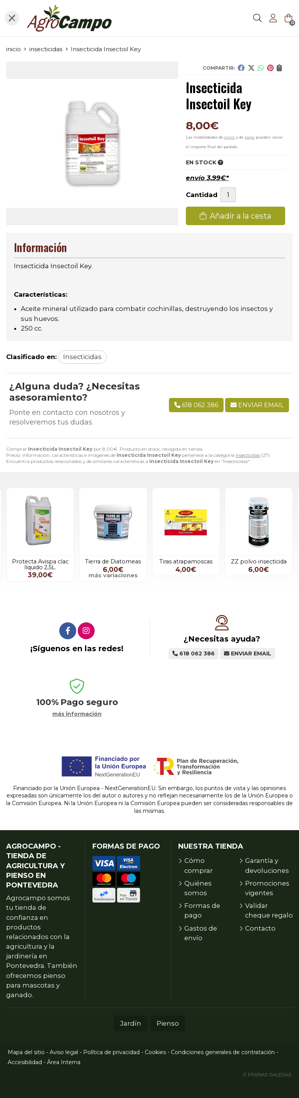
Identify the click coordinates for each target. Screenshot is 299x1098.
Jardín (130, 1023)
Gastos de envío (200, 933)
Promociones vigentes (267, 888)
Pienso (168, 1023)
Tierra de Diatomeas (113, 561)
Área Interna (63, 1062)
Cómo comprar (198, 865)
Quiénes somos (198, 888)
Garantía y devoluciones (267, 865)
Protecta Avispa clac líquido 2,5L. (40, 564)
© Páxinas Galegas (267, 1075)
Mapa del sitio (26, 1052)
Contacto (260, 928)
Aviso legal (64, 1052)
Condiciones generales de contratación (223, 1052)
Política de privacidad (111, 1052)
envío (229, 137)
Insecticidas (248, 455)
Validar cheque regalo (269, 910)
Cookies (155, 1052)
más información (77, 714)
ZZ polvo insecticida (259, 561)
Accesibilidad (25, 1062)
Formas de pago (202, 910)
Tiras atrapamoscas (185, 561)
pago (250, 137)
